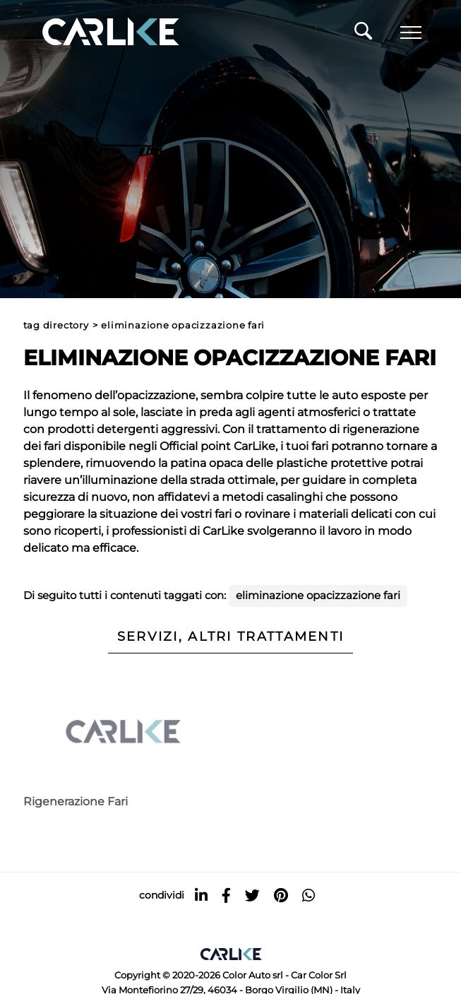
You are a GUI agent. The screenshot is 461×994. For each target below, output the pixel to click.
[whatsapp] (308, 895)
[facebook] (226, 895)
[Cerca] (363, 34)
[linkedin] (201, 895)
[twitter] (252, 895)
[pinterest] (281, 895)
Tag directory (56, 325)
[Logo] (90, 32)
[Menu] (411, 32)
